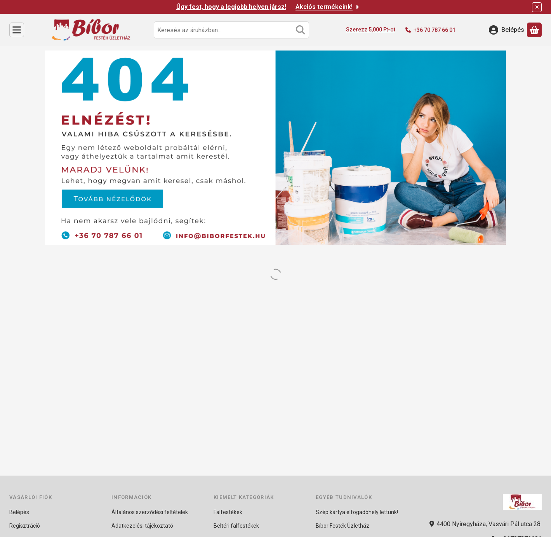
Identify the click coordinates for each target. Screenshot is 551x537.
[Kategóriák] (16, 30)
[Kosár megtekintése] (534, 30)
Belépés (19, 512)
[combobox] (231, 29)
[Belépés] (506, 30)
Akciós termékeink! (327, 6)
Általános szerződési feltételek (149, 512)
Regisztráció (24, 526)
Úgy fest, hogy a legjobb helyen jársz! (231, 6)
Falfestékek (228, 512)
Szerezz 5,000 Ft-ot (370, 29)
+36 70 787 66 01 (434, 30)
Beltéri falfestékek (236, 526)
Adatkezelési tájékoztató (142, 526)
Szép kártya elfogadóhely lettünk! (357, 512)
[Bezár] (537, 7)
